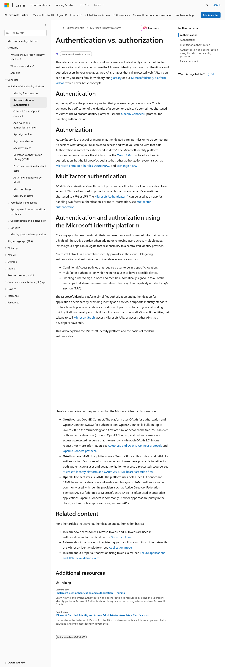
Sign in (217, 5)
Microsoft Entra (75, 28)
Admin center (210, 15)
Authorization (188, 39)
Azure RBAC (102, 165)
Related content (189, 61)
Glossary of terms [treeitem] (23, 195)
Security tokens (121, 537)
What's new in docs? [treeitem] (22, 66)
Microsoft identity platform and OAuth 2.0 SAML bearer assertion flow (108, 472)
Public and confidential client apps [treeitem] (29, 168)
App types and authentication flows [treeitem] (25, 125)
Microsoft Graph (84, 317)
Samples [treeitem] (15, 73)
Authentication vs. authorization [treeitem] (23, 102)
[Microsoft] (6, 5)
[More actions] (166, 28)
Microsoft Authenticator (110, 196)
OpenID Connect (132, 114)
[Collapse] (46, 25)
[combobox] (25, 33)
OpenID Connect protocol (79, 451)
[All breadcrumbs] (59, 28)
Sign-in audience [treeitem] (23, 141)
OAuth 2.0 (123, 155)
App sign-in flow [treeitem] (22, 134)
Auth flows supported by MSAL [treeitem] (27, 180)
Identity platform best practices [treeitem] (28, 234)
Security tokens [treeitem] (22, 148)
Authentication (188, 35)
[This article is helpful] (208, 74)
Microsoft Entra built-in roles (74, 165)
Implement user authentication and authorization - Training (90, 593)
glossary (116, 78)
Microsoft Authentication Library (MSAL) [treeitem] (27, 157)
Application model (121, 547)
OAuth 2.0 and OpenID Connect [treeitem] (26, 114)
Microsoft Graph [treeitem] (22, 189)
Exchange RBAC (127, 165)
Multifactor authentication (195, 44)
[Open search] (207, 5)
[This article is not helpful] (212, 74)
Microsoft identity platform (105, 28)
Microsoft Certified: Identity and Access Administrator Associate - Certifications (102, 615)
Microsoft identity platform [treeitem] (22, 41)
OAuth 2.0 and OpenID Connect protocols (135, 445)
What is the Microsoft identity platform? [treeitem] (27, 57)
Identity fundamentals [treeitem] (25, 93)
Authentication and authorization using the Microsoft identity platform (199, 53)
